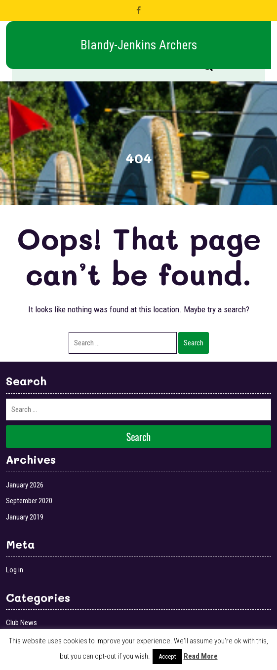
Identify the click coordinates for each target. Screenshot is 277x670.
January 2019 (24, 517)
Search (193, 342)
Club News (21, 622)
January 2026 (24, 485)
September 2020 (29, 500)
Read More (201, 656)
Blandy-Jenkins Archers (138, 45)
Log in (14, 569)
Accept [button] (167, 656)
